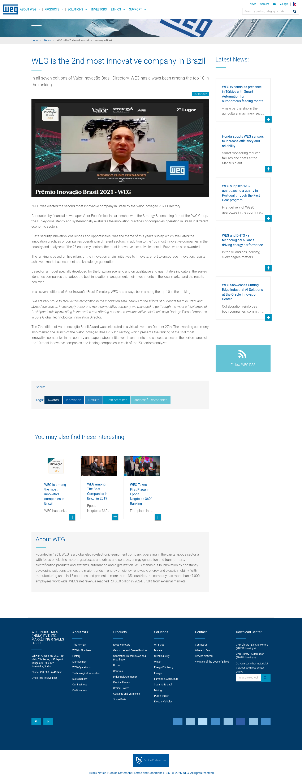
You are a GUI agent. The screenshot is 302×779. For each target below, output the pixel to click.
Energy (158, 673)
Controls (118, 671)
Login (284, 4)
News (253, 4)
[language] (296, 4)
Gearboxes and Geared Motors (130, 650)
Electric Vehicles (163, 701)
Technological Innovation (86, 673)
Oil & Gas (159, 644)
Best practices (117, 400)
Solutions (75, 9)
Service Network (204, 656)
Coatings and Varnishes (126, 693)
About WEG (28, 9)
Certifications (79, 690)
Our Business (79, 684)
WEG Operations (81, 667)
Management (79, 661)
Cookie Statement (120, 773)
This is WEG (79, 644)
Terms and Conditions (148, 773)
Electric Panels (121, 682)
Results (93, 400)
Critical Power (121, 688)
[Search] (294, 12)
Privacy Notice (96, 773)
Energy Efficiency (163, 667)
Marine (158, 650)
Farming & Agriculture (166, 678)
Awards (53, 400)
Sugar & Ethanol (163, 684)
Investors (99, 9)
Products (51, 9)
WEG (9, 9)
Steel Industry (161, 656)
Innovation (73, 400)
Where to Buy (202, 650)
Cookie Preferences (155, 760)
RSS (167, 773)
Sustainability (79, 678)
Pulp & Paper (161, 695)
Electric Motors (121, 644)
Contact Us (201, 644)
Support (135, 9)
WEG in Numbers (81, 650)
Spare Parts (119, 699)
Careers (264, 4)
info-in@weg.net (48, 677)
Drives (116, 665)
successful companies (150, 400)
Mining (158, 690)
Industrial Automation (125, 676)
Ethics (116, 9)
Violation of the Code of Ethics (212, 661)
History (76, 656)
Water (157, 661)
